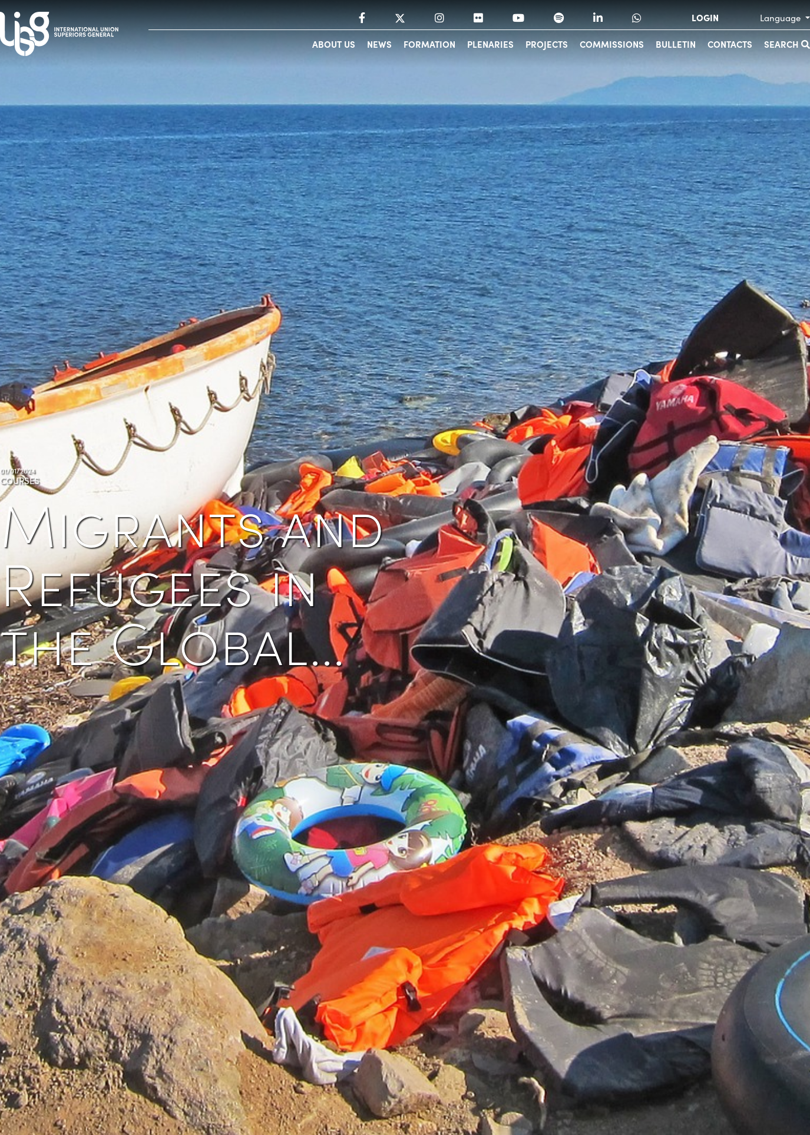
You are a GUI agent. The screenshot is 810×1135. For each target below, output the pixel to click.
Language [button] (781, 18)
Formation (429, 44)
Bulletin (676, 44)
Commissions (612, 44)
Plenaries (490, 44)
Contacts (729, 44)
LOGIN (705, 18)
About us (333, 44)
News (379, 44)
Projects (546, 44)
